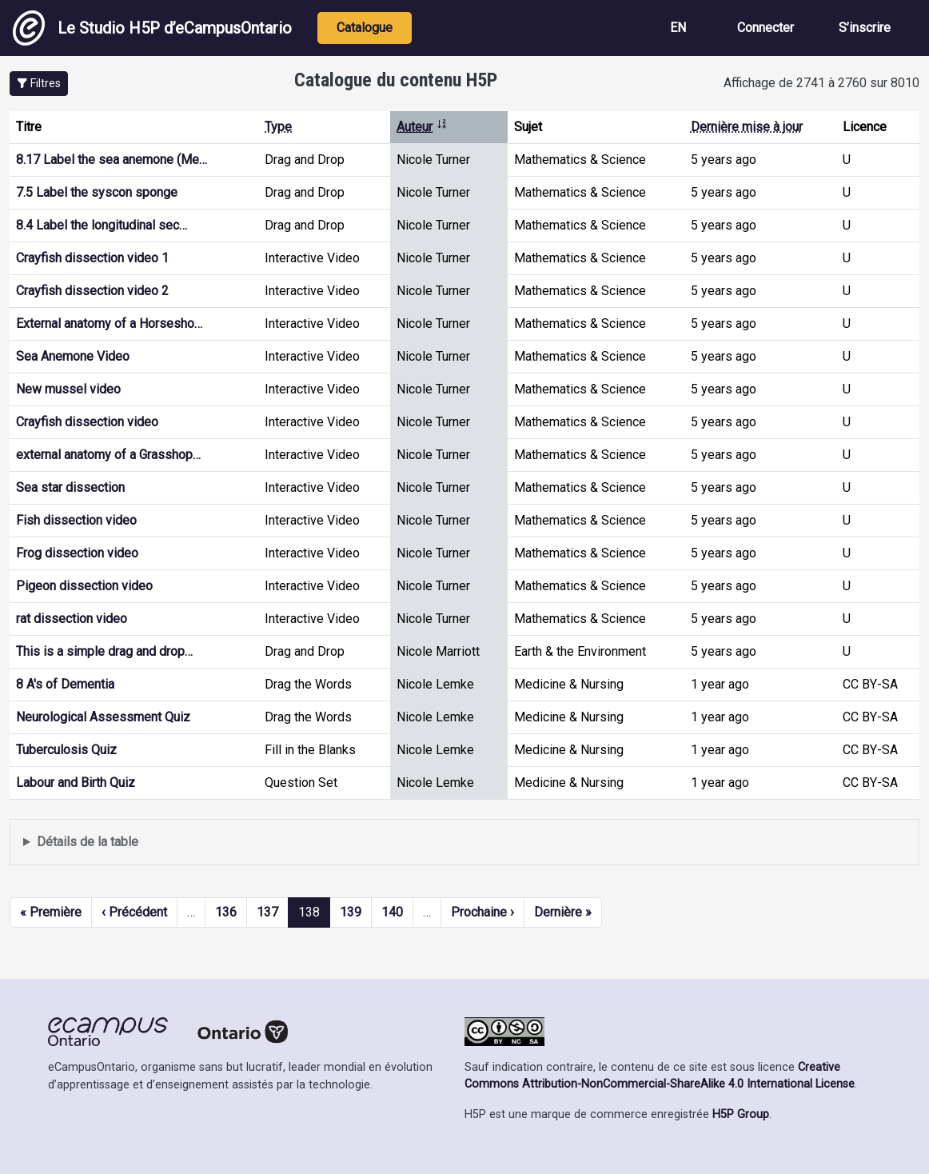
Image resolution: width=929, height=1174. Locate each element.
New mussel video (68, 389)
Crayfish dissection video (87, 421)
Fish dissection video (76, 520)
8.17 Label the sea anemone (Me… (111, 159)
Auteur (422, 126)
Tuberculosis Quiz (66, 749)
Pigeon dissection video (84, 585)
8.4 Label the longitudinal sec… (101, 225)
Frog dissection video (77, 553)
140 (392, 912)
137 (267, 912)
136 (226, 912)
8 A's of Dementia (65, 684)
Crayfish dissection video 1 (92, 258)
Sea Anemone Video (73, 356)
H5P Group (740, 1114)
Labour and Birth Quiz (75, 782)
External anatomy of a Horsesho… (109, 323)
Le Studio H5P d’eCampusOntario (152, 28)
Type (278, 126)
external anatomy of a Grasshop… (108, 454)
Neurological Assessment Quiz (103, 717)
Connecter (765, 27)
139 (350, 912)
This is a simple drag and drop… (104, 651)
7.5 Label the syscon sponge (96, 192)
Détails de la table (87, 841)
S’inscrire (865, 27)
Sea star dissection (70, 487)
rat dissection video (71, 618)
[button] (39, 83)
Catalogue (365, 27)
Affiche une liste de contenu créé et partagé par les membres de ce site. (464, 842)
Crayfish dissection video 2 (92, 290)
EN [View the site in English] (678, 27)
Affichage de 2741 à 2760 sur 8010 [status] (821, 82)
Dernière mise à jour (747, 126)
